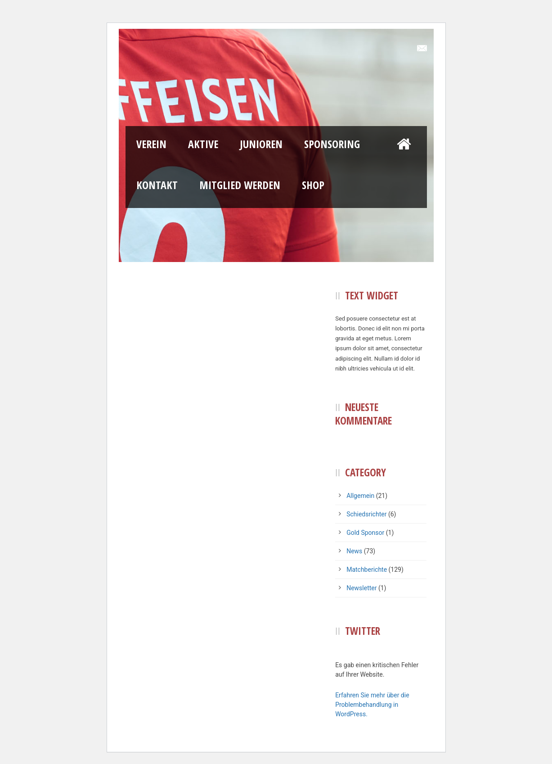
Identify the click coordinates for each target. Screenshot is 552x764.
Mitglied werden (239, 184)
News (354, 551)
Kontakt (157, 184)
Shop (313, 184)
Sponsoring (332, 143)
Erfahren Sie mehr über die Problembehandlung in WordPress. (372, 705)
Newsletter (361, 588)
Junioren (261, 143)
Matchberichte (366, 569)
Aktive (203, 143)
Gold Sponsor (365, 532)
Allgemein (360, 495)
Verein (151, 143)
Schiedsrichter (366, 514)
